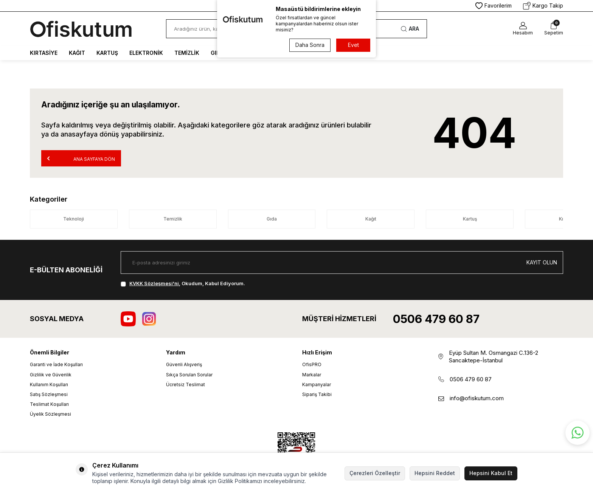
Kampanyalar (316, 384)
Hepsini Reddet (434, 473)
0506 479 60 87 (436, 319)
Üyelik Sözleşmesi (50, 414)
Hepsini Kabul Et (490, 473)
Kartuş (107, 53)
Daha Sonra (309, 45)
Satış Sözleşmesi (49, 394)
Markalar (311, 374)
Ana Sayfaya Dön (81, 158)
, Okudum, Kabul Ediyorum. (183, 283)
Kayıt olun (541, 262)
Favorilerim (493, 5)
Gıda (272, 219)
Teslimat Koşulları (49, 404)
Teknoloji (73, 219)
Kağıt (77, 53)
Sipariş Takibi (317, 394)
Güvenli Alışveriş (184, 364)
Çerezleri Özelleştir (374, 473)
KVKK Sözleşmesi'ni (154, 283)
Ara (410, 28)
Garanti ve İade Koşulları (56, 364)
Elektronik (146, 53)
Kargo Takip (543, 5)
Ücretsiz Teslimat (185, 384)
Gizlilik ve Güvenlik (50, 374)
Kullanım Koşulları (49, 384)
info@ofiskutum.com (477, 398)
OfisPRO (311, 364)
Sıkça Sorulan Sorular (189, 374)
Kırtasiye (43, 53)
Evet (353, 45)
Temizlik (186, 53)
